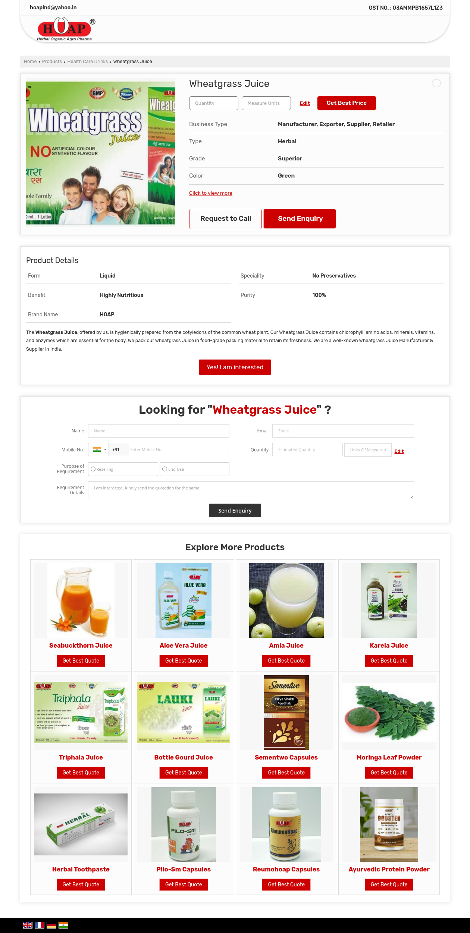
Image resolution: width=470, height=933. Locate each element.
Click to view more (210, 193)
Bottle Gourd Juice (183, 757)
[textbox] (266, 103)
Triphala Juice (81, 757)
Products (52, 61)
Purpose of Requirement (70, 469)
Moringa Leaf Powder (389, 757)
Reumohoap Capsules (286, 869)
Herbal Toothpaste (81, 869)
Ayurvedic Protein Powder (388, 869)
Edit (305, 103)
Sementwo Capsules (286, 757)
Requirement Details (70, 490)
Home (30, 61)
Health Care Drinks (88, 61)
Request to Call (225, 219)
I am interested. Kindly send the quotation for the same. (251, 490)
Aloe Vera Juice (183, 645)
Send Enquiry (300, 219)
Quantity (260, 450)
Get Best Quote (81, 661)
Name (78, 431)
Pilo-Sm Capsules (184, 869)
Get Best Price (347, 103)
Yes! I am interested (235, 367)
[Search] (428, 30)
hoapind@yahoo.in (53, 7)
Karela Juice (389, 645)
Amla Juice (286, 645)
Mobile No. (73, 450)
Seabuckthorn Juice (81, 645)
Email (263, 431)
